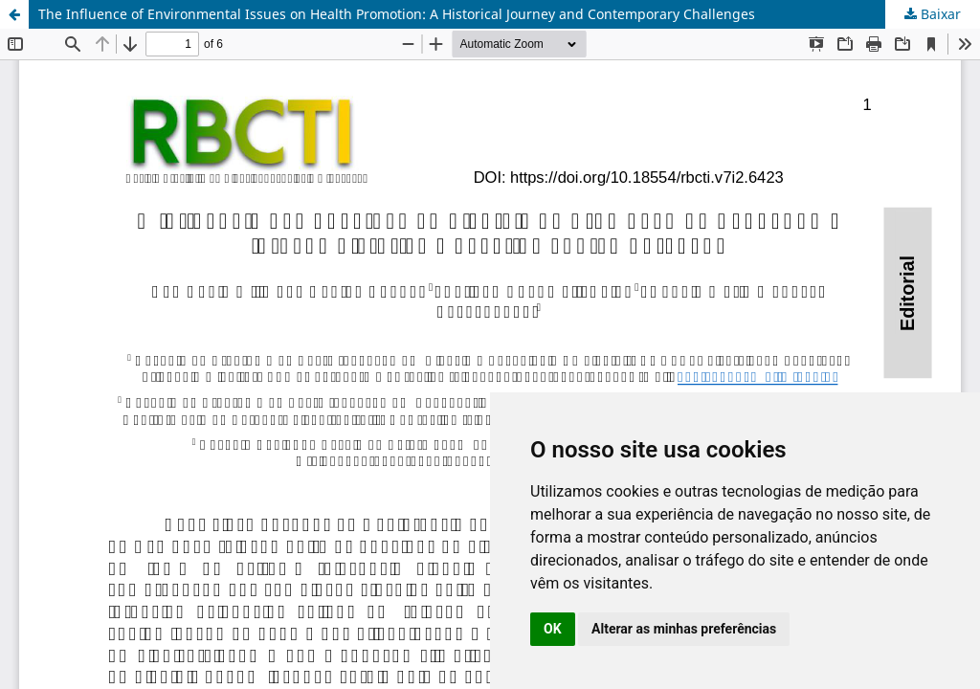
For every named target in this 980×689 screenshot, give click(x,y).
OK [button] (553, 628)
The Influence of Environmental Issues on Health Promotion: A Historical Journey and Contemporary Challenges (396, 14)
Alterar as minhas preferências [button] (683, 628)
